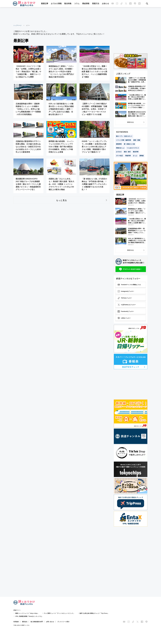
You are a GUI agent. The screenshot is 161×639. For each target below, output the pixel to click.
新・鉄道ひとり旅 (129, 144)
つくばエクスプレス (133, 148)
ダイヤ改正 (119, 155)
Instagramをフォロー (126, 291)
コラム (76, 4)
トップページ (17, 25)
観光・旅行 (127, 152)
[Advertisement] (80, 16)
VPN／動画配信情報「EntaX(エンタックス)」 (29, 616)
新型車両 (119, 144)
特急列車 (128, 155)
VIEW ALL (130, 122)
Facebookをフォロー (126, 311)
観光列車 (135, 152)
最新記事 (44, 4)
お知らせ (105, 4)
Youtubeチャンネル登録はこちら (129, 285)
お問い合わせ (50, 621)
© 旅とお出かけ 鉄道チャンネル (21, 625)
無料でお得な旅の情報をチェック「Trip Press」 (94, 613)
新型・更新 (136, 140)
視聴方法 (95, 4)
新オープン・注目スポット (124, 136)
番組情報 (85, 4)
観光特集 (67, 4)
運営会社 (24, 621)
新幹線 (142, 155)
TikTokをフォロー (125, 298)
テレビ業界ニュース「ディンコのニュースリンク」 (59, 613)
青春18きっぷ (120, 148)
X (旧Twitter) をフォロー (127, 305)
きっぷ (135, 155)
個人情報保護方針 (36, 621)
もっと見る (61, 200)
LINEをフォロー (124, 318)
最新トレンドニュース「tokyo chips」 (27, 613)
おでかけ (119, 152)
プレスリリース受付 (63, 621)
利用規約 (16, 621)
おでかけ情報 (56, 4)
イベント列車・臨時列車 (123, 140)
